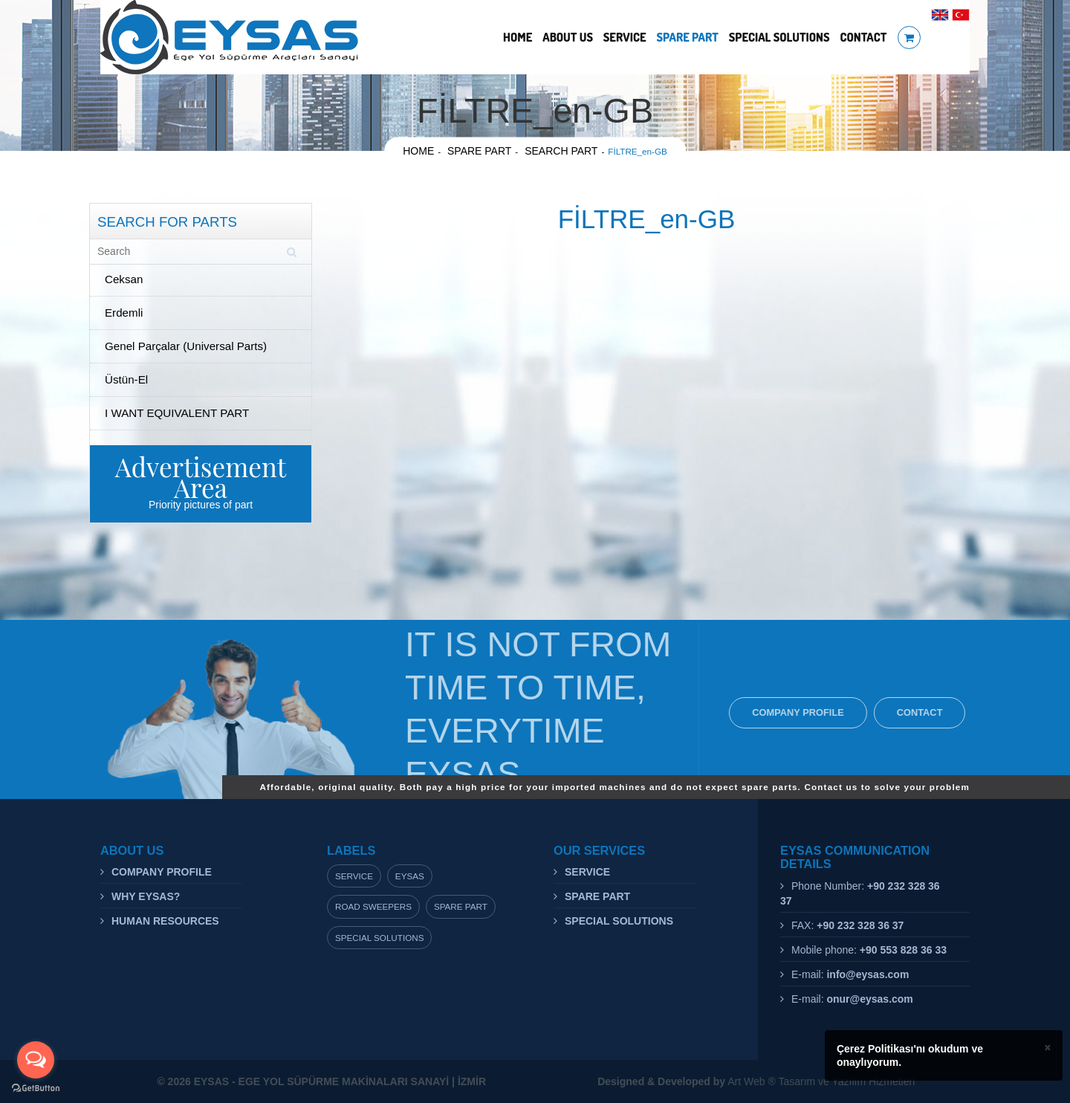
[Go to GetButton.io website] (35, 1088)
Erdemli (124, 312)
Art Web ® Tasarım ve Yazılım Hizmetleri (756, 1081)
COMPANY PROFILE (802, 712)
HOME (517, 37)
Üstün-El (126, 379)
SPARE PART (687, 37)
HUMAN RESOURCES (165, 921)
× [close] (1048, 1047)
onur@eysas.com (869, 999)
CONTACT (863, 37)
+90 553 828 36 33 (903, 950)
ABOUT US (567, 37)
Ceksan (124, 279)
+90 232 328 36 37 (860, 925)
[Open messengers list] (35, 1059)
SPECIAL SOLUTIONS (779, 37)
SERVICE (624, 37)
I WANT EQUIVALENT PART (177, 413)
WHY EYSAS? (145, 896)
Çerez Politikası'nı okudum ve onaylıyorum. (910, 1055)
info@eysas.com (867, 974)
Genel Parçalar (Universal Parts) (186, 346)
